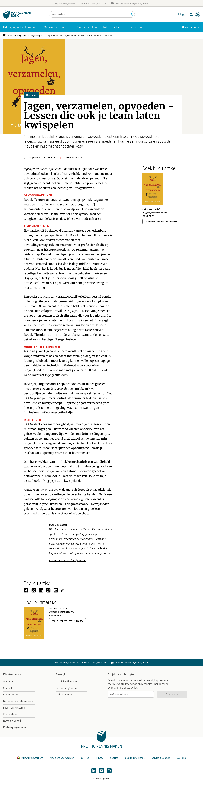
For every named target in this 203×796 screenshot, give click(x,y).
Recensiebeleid (12, 720)
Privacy (99, 758)
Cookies (114, 758)
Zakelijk (61, 674)
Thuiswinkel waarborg (30, 758)
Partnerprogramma (14, 727)
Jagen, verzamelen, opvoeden (43, 169)
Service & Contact (161, 758)
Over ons (8, 681)
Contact (7, 688)
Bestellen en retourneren (18, 701)
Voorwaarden (11, 694)
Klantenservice (13, 674)
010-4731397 (193, 27)
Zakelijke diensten (66, 681)
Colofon (85, 758)
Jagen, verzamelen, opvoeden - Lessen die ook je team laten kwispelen (80, 35)
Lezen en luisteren (14, 707)
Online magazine (18, 35)
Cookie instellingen (135, 758)
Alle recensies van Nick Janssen (67, 560)
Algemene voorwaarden (62, 758)
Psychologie (36, 35)
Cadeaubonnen (64, 694)
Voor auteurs (10, 714)
